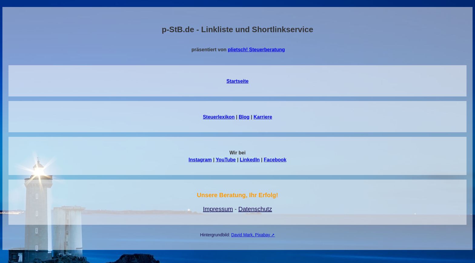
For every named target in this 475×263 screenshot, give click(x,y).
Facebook (275, 159)
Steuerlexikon (219, 117)
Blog (244, 117)
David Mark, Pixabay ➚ (253, 234)
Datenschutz (255, 209)
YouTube (226, 159)
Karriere (263, 117)
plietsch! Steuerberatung (256, 49)
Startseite (238, 81)
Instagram (200, 159)
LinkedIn (250, 159)
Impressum (218, 209)
